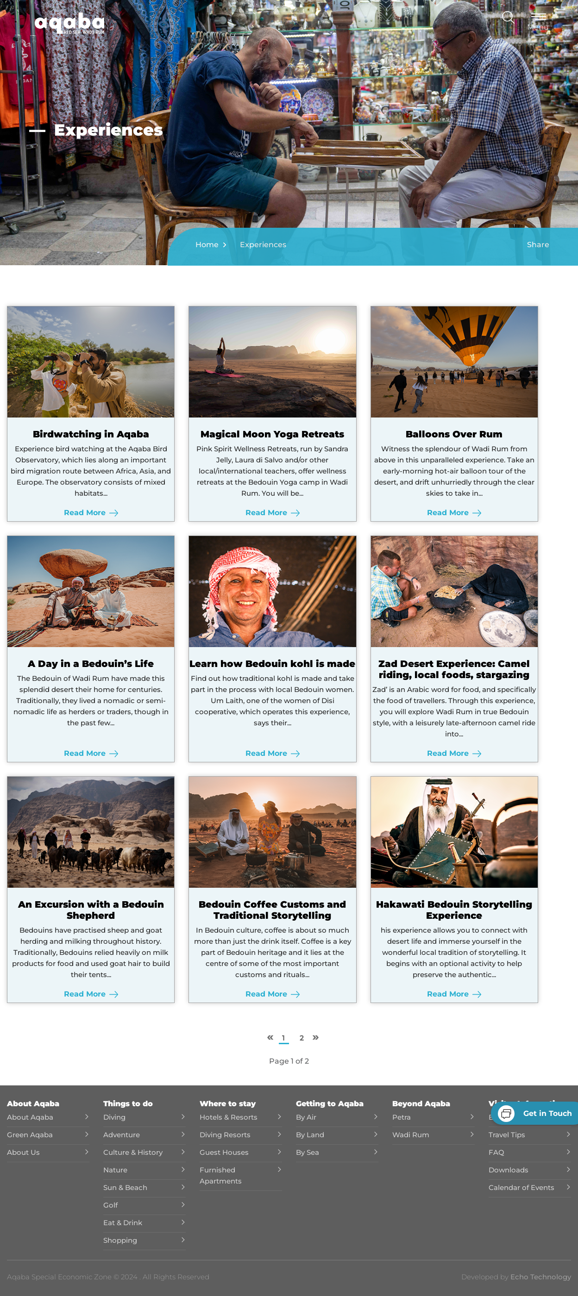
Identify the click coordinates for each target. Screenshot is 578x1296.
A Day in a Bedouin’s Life (91, 663)
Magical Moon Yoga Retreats (272, 434)
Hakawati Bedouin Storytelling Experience (454, 910)
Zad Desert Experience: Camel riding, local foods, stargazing (453, 669)
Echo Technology (540, 1276)
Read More (90, 512)
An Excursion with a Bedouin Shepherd (90, 910)
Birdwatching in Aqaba (90, 434)
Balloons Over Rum (453, 434)
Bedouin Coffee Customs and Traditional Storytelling (272, 910)
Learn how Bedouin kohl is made (272, 663)
